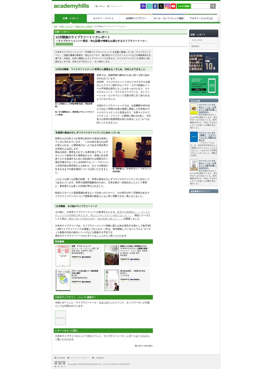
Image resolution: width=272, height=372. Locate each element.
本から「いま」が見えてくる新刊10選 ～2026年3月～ (208, 109)
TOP (55, 26)
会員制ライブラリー (136, 18)
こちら (100, 235)
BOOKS (195, 46)
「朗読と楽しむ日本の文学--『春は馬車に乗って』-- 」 (95, 218)
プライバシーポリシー (80, 358)
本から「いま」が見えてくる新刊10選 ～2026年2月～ (208, 165)
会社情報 (61, 358)
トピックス (196, 40)
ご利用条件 (99, 358)
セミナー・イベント (103, 18)
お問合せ (101, 6)
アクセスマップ (116, 6)
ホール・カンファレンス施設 (169, 18)
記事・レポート (71, 18)
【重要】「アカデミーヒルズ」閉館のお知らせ (207, 137)
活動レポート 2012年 (84, 26)
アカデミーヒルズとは (201, 18)
